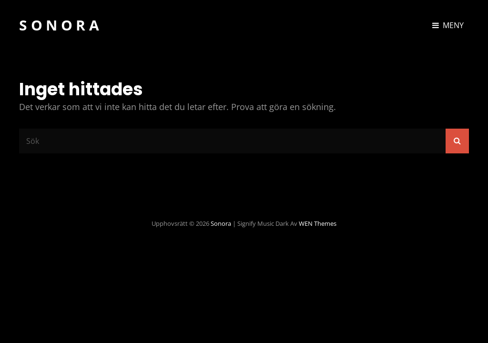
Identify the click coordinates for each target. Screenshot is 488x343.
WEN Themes (317, 223)
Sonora (60, 25)
